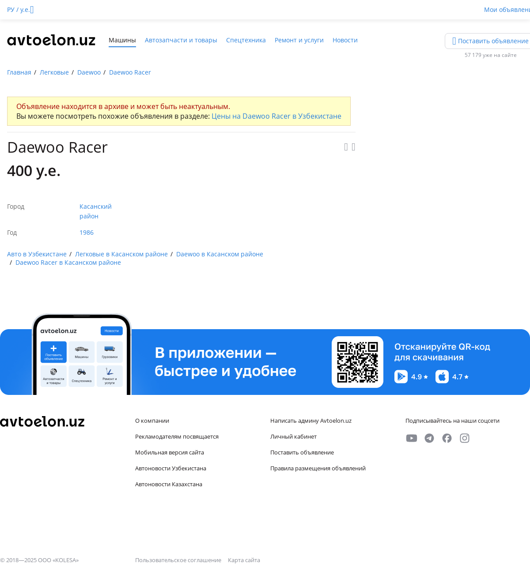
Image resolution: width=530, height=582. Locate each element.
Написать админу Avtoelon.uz (311, 420)
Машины (122, 40)
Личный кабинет (293, 436)
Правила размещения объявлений (318, 468)
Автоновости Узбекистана (170, 468)
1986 (87, 232)
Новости (345, 40)
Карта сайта (244, 560)
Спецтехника (246, 40)
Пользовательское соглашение (179, 560)
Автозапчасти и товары (181, 40)
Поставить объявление (302, 452)
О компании (152, 420)
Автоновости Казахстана (168, 484)
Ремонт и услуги (299, 40)
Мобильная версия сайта (169, 452)
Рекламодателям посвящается (177, 436)
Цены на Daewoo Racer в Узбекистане (276, 116)
